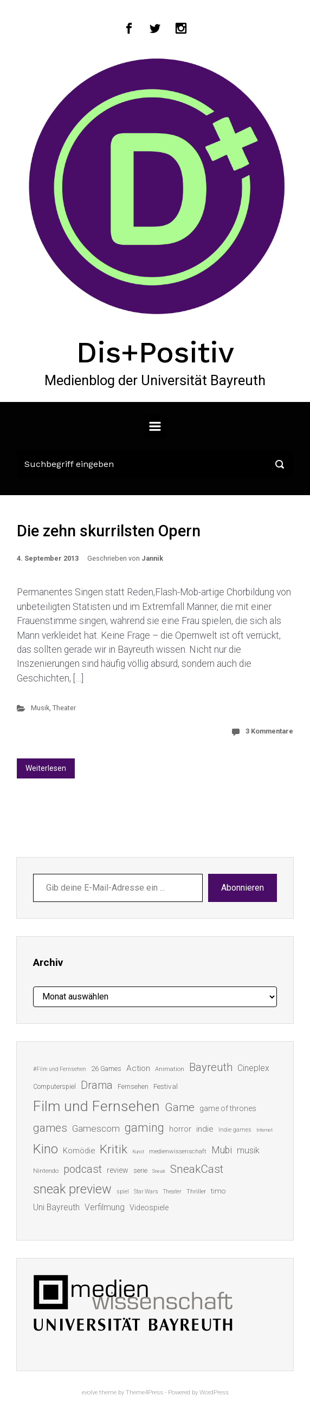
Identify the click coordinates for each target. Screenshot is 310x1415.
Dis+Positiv (155, 352)
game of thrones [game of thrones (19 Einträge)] (227, 1108)
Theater (64, 708)
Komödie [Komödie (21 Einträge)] (79, 1151)
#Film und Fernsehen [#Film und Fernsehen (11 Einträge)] (59, 1069)
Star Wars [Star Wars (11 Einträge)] (146, 1192)
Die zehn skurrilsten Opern (109, 531)
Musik (40, 708)
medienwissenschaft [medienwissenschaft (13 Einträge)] (177, 1151)
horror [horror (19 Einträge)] (180, 1129)
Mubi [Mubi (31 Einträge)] (221, 1150)
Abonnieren (242, 887)
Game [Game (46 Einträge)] (180, 1107)
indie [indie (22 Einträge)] (205, 1129)
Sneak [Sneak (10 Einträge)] (158, 1171)
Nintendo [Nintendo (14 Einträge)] (46, 1170)
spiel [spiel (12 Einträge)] (123, 1191)
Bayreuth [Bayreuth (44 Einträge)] (210, 1067)
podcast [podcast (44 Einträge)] (82, 1169)
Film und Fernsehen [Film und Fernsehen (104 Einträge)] (96, 1106)
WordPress (214, 1392)
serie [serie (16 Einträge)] (140, 1170)
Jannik (152, 558)
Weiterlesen (45, 768)
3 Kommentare (269, 731)
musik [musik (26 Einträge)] (248, 1150)
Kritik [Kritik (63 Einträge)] (113, 1149)
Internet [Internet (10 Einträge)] (264, 1130)
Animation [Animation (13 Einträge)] (169, 1069)
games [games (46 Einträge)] (50, 1127)
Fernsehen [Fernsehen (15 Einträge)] (133, 1087)
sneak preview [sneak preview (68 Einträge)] (72, 1189)
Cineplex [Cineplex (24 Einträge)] (253, 1068)
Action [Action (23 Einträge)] (138, 1068)
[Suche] (155, 464)
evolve (90, 1392)
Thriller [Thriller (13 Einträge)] (196, 1191)
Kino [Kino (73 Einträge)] (45, 1149)
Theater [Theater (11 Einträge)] (172, 1192)
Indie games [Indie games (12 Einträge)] (234, 1129)
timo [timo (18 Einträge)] (218, 1190)
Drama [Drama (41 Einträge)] (97, 1085)
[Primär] (155, 426)
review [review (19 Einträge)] (117, 1170)
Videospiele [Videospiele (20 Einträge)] (149, 1207)
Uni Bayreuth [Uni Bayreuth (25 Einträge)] (56, 1207)
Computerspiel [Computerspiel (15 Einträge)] (54, 1087)
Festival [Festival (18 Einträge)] (165, 1086)
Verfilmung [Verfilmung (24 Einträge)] (105, 1207)
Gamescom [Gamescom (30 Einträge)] (96, 1128)
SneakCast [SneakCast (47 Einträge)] (196, 1169)
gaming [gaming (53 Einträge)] (144, 1127)
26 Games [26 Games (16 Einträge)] (106, 1069)
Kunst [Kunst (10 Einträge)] (138, 1151)
